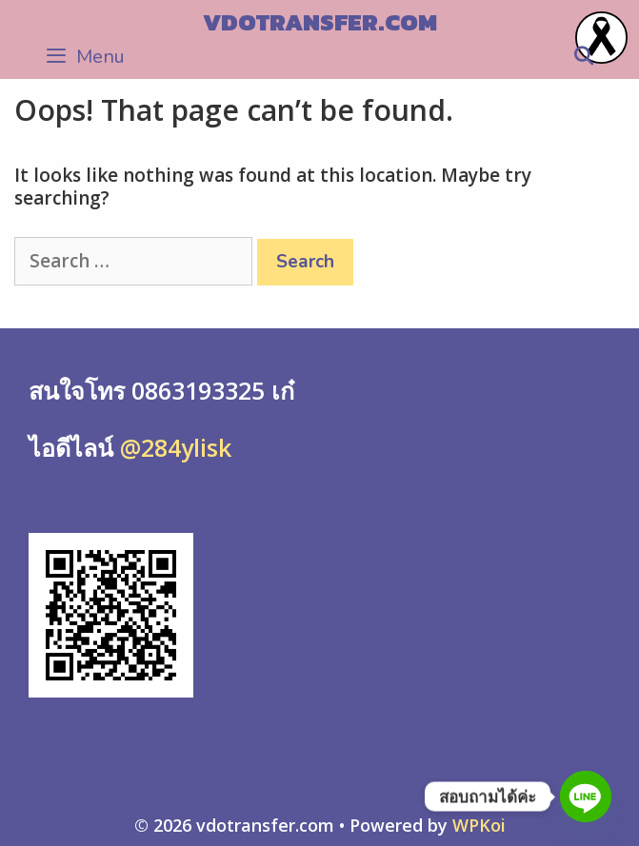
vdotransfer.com (320, 22)
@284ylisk (172, 447)
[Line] (585, 796)
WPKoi (479, 825)
